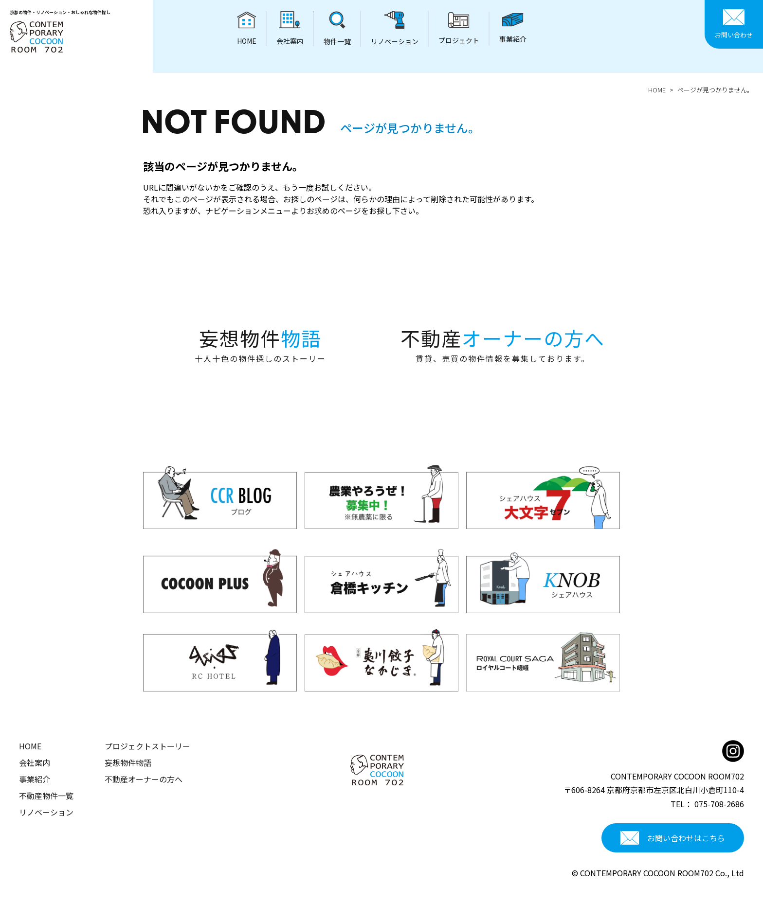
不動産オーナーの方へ (143, 779)
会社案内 (34, 762)
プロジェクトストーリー (147, 746)
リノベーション (46, 812)
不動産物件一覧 (46, 795)
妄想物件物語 (128, 762)
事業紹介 (34, 779)
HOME (657, 89)
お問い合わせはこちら (672, 838)
